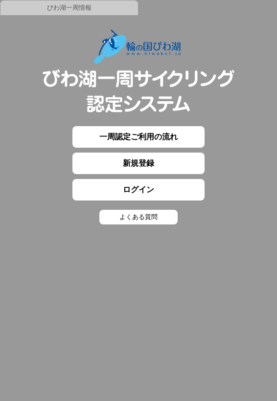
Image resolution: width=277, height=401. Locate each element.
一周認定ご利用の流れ (138, 137)
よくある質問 (138, 217)
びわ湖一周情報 (69, 7)
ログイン (138, 189)
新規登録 (138, 163)
